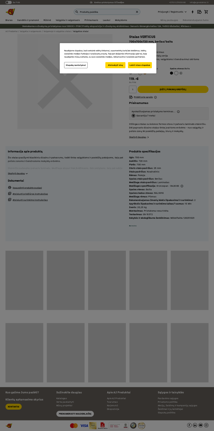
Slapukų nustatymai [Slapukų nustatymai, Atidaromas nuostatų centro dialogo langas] (76, 65)
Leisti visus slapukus (140, 65)
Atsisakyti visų (115, 65)
